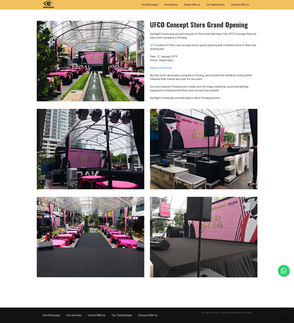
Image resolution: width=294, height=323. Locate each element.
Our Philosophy (150, 4)
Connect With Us (240, 4)
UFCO (153, 45)
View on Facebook (160, 67)
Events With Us (192, 4)
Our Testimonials (215, 4)
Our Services (171, 4)
